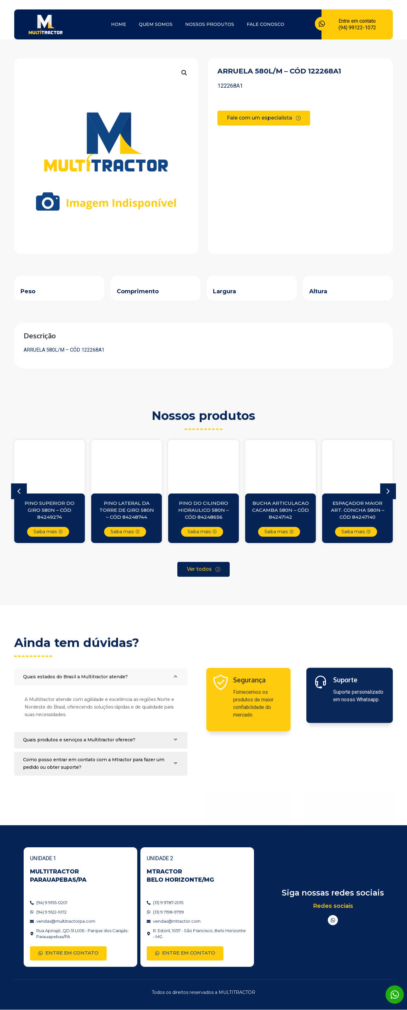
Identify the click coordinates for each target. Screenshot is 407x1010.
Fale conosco (265, 24)
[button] (184, 73)
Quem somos (156, 24)
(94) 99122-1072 (357, 28)
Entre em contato (357, 21)
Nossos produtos (209, 24)
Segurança (249, 729)
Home (118, 24)
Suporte (345, 723)
